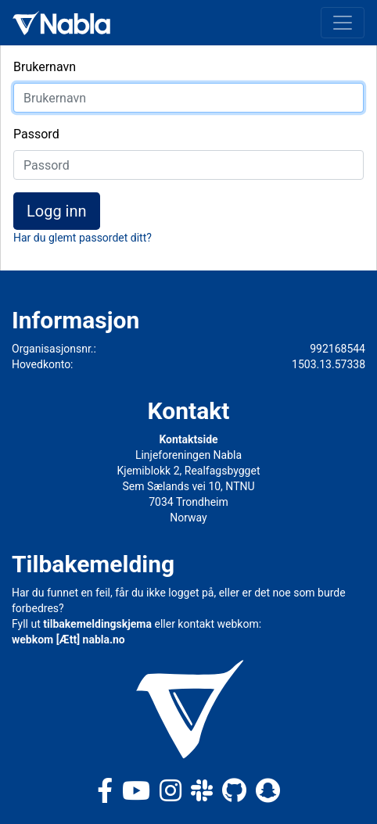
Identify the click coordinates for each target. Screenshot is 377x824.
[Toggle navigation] (342, 22)
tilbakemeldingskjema (97, 624)
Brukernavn (44, 66)
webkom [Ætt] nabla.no (68, 639)
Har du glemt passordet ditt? (82, 237)
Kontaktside (188, 439)
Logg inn (57, 211)
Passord (36, 134)
